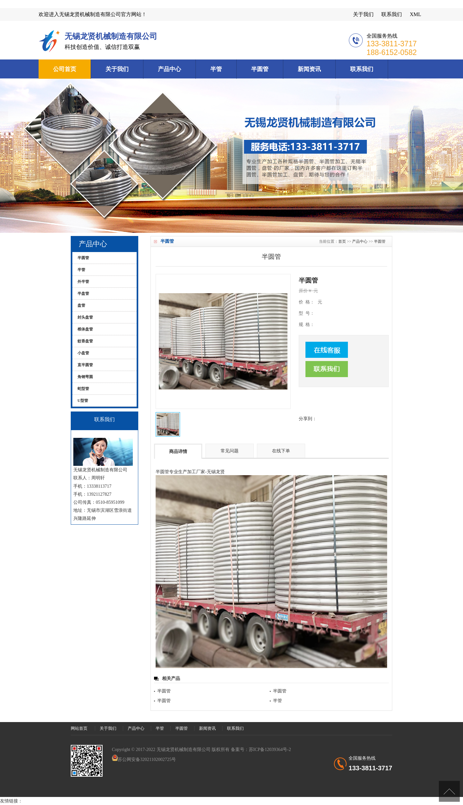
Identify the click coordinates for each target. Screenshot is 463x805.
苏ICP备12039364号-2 (270, 749)
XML (415, 14)
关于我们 (363, 14)
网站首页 (79, 728)
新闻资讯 (309, 69)
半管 (216, 69)
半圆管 (259, 69)
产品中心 (169, 69)
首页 (342, 241)
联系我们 (391, 14)
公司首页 (64, 69)
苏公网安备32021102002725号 (147, 759)
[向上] (449, 791)
